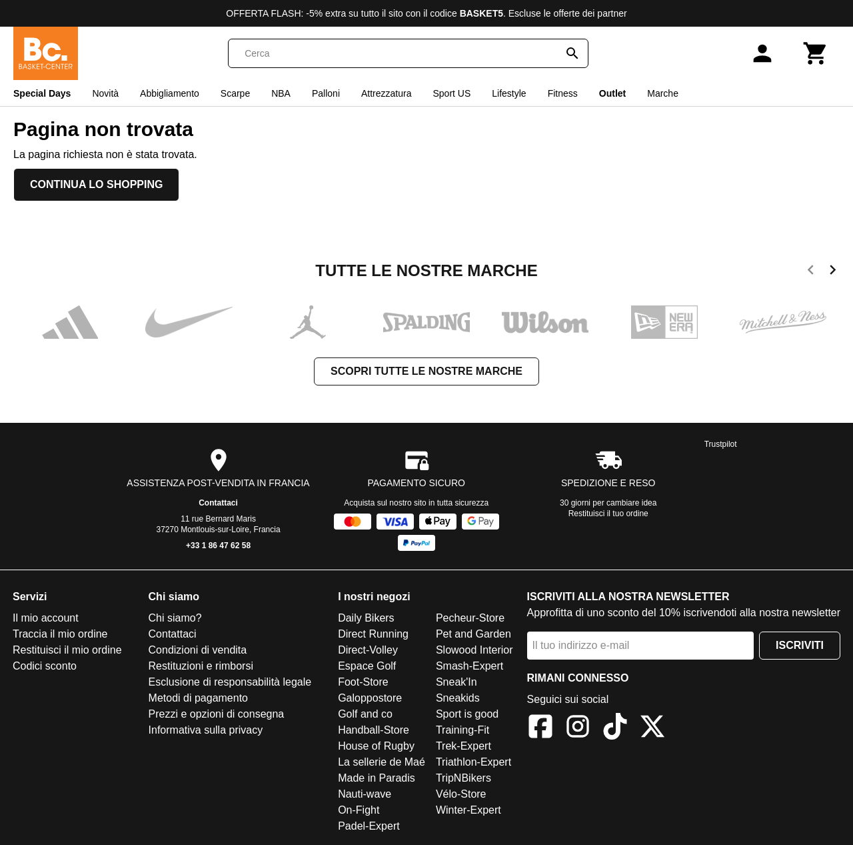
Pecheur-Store (470, 618)
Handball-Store (373, 730)
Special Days (42, 93)
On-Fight (358, 810)
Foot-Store (363, 682)
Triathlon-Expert (473, 762)
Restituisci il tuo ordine (608, 513)
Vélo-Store (461, 794)
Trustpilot (720, 444)
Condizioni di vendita (198, 650)
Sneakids (458, 698)
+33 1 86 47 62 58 (218, 545)
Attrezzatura (386, 93)
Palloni (326, 93)
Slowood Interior (474, 650)
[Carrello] (815, 53)
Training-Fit (462, 730)
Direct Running (373, 634)
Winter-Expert (468, 810)
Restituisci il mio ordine (67, 650)
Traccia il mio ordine (60, 634)
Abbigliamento (169, 93)
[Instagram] (577, 728)
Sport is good (467, 714)
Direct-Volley (368, 650)
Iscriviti (800, 645)
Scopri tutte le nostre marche (426, 371)
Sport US (451, 93)
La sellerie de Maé (381, 762)
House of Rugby (376, 746)
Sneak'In (456, 682)
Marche (662, 93)
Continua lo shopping (96, 184)
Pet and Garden (473, 634)
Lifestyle (509, 93)
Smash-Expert (469, 666)
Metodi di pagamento (198, 698)
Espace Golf (367, 666)
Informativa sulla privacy (206, 730)
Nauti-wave (364, 794)
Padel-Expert (369, 826)
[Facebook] (540, 728)
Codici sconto (45, 666)
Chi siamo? (175, 618)
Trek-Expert (463, 746)
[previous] (810, 272)
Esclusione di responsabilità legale (230, 682)
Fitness (563, 93)
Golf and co (365, 714)
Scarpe (235, 93)
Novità (105, 93)
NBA (281, 93)
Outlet (612, 93)
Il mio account (46, 618)
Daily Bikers (366, 618)
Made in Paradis (376, 778)
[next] (832, 272)
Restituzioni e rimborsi (201, 666)
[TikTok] (615, 728)
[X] (652, 728)
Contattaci (218, 503)
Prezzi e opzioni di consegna (217, 714)
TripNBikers (463, 778)
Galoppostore (370, 698)
